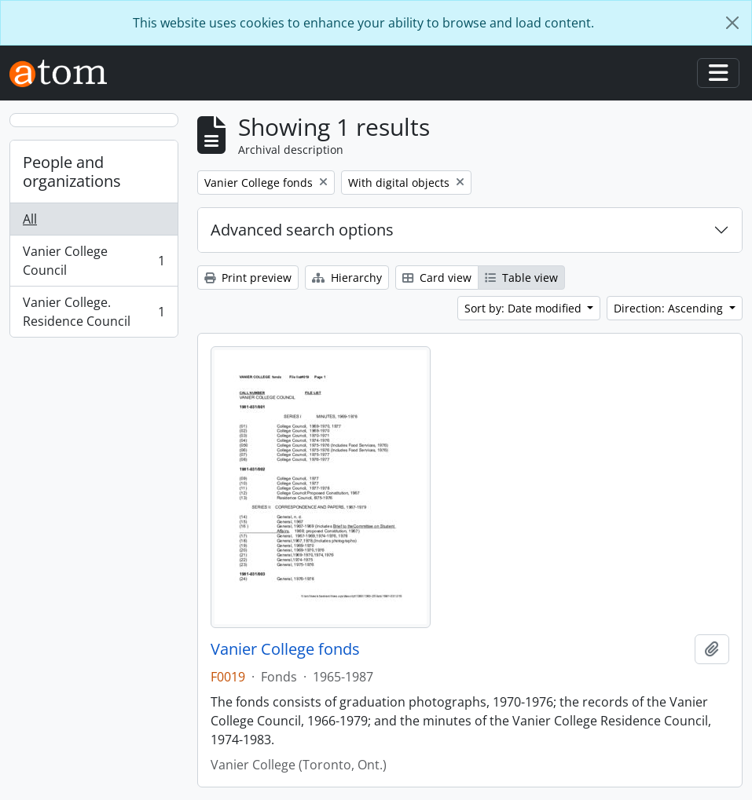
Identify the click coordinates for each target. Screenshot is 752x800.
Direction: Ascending (670, 308)
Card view (436, 277)
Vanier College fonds (285, 649)
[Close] (732, 23)
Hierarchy (347, 277)
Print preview (248, 277)
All (30, 219)
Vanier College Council (93, 261)
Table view (521, 277)
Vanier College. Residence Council (93, 312)
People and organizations (72, 172)
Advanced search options (302, 229)
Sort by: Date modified (524, 308)
